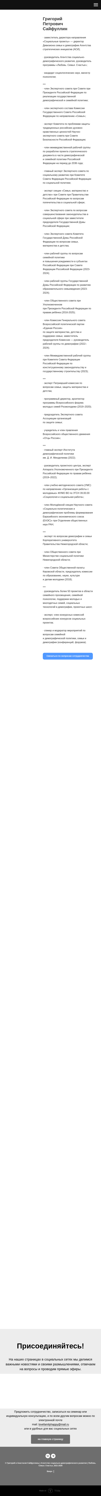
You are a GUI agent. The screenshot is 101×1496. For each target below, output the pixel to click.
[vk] (48, 1456)
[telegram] (53, 1456)
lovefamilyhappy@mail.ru (54, 1424)
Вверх (50, 1471)
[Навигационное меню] (96, 4)
